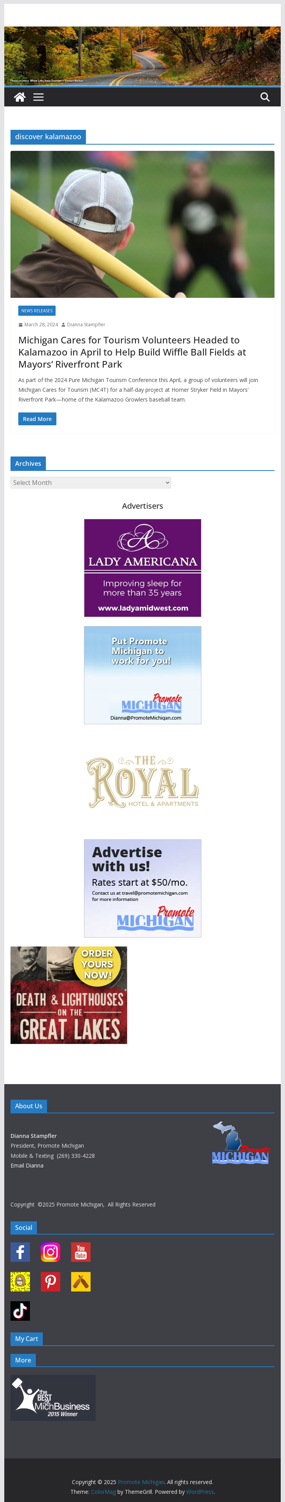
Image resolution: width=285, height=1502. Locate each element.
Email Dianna (27, 1165)
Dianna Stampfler (86, 324)
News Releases (36, 310)
